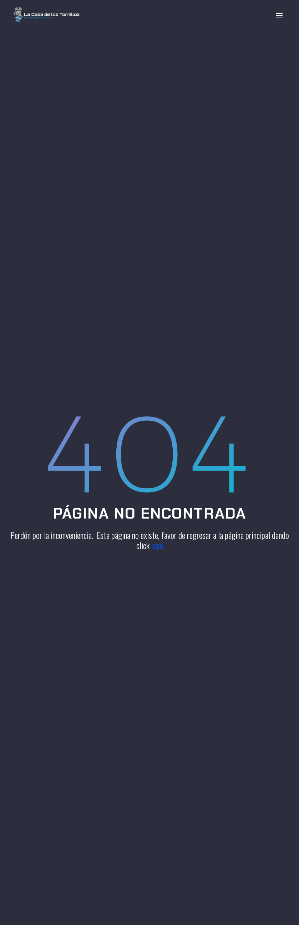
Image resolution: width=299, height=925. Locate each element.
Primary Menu (279, 15)
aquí (157, 545)
